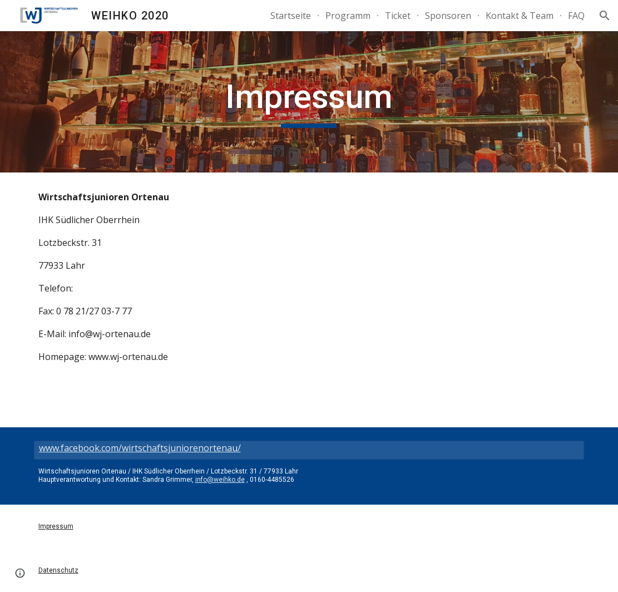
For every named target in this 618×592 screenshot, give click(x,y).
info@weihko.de (220, 480)
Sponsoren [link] (448, 15)
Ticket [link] (398, 15)
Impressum (55, 526)
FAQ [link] (576, 15)
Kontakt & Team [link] (519, 15)
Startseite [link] (290, 15)
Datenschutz (58, 570)
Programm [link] (347, 15)
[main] (309, 101)
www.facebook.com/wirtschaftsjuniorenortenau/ (140, 448)
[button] (604, 15)
